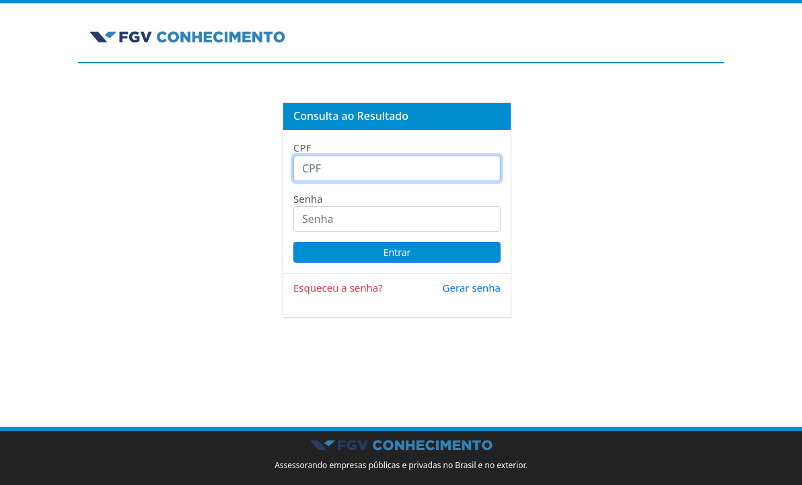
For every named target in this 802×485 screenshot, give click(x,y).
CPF (302, 147)
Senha (308, 198)
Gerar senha (472, 287)
